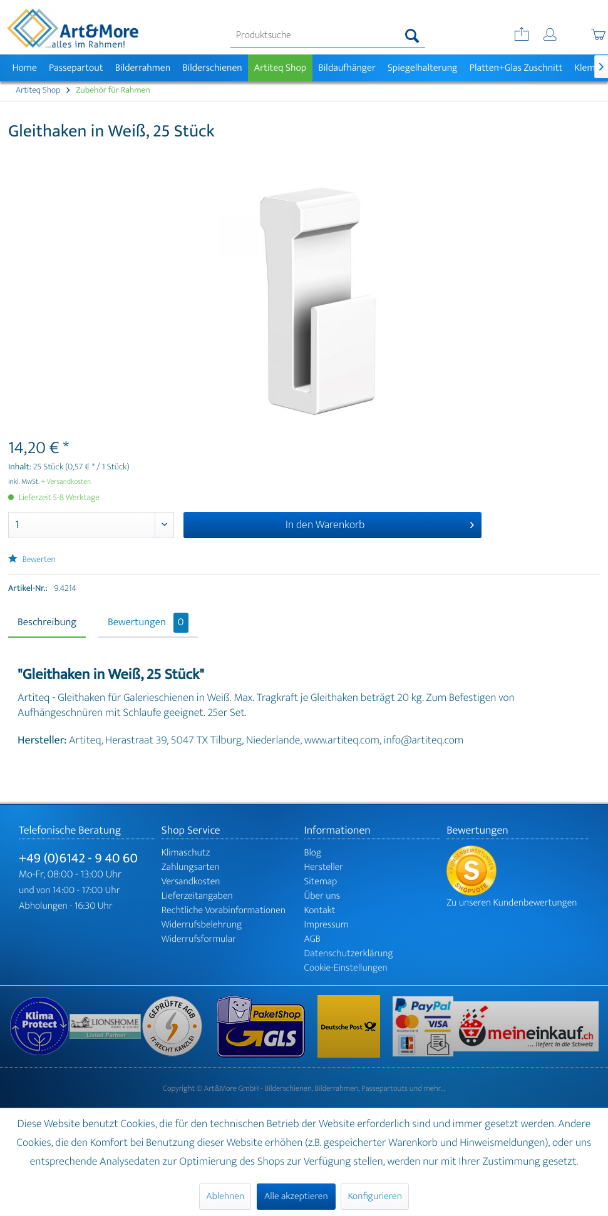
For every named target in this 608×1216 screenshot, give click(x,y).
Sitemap (320, 881)
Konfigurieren (374, 1196)
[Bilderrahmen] (143, 67)
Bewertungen (148, 623)
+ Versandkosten (66, 482)
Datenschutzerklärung (348, 953)
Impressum (326, 924)
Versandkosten (191, 881)
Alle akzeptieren (296, 1196)
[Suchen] (412, 35)
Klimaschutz (186, 853)
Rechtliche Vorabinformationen (224, 910)
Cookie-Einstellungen (346, 968)
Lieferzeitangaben (197, 896)
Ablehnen (225, 1196)
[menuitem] (327, 35)
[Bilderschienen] (213, 67)
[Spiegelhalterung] (422, 67)
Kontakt (320, 910)
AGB (312, 939)
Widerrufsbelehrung (202, 924)
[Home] (24, 67)
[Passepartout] (76, 67)
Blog (313, 853)
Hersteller (324, 867)
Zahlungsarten (191, 867)
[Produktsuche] (327, 35)
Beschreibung (47, 622)
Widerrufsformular (199, 939)
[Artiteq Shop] (280, 67)
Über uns (322, 896)
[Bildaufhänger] (347, 67)
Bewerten (32, 560)
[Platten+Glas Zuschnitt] (516, 67)
